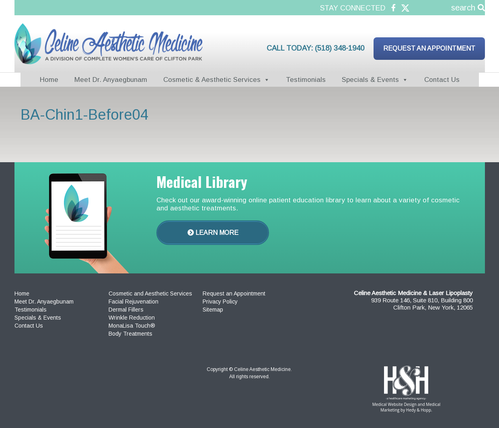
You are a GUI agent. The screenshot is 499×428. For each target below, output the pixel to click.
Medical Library (201, 181)
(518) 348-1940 (339, 48)
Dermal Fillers (126, 309)
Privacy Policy (220, 301)
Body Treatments (130, 333)
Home (49, 80)
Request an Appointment (429, 48)
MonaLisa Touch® (132, 325)
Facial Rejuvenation (133, 301)
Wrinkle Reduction (132, 317)
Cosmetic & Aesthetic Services (212, 80)
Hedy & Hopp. (419, 410)
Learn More (212, 232)
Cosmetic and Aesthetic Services (150, 293)
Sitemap (213, 309)
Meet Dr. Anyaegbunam (110, 80)
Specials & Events (370, 80)
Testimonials (306, 80)
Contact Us (442, 80)
